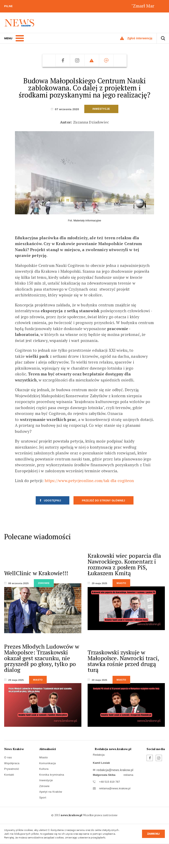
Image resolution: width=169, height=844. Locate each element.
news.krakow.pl (71, 815)
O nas (8, 757)
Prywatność (11, 768)
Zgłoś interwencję (139, 38)
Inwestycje (46, 780)
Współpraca (12, 763)
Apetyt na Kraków (50, 791)
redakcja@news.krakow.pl (115, 770)
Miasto (43, 757)
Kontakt (9, 774)
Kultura (44, 768)
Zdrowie (44, 786)
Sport (42, 797)
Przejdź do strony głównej (103, 500)
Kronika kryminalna (51, 774)
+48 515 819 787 (109, 781)
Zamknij (153, 834)
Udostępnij (52, 500)
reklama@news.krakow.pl (114, 788)
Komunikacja (47, 763)
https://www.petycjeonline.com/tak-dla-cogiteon (89, 480)
